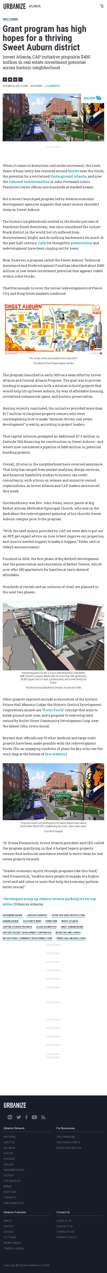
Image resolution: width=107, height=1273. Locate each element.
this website (55, 754)
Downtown (51, 921)
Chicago (9, 1158)
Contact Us (65, 1226)
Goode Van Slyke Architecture (68, 915)
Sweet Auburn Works (72, 927)
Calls (42, 243)
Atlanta (9, 1148)
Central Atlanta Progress (17, 927)
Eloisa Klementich (46, 927)
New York (10, 1192)
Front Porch (53, 710)
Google (9, 1231)
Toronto (10, 1197)
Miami (7, 1186)
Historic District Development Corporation (27, 932)
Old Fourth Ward (32, 921)
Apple (8, 1220)
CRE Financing (66, 1136)
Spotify (9, 1226)
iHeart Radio (12, 1242)
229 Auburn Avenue (12, 915)
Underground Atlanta (68, 176)
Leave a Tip (64, 1220)
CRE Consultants (68, 1142)
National (10, 1136)
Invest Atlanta (69, 921)
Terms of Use (66, 1231)
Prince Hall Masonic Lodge (71, 938)
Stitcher (10, 1237)
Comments (52, 86)
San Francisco (14, 1203)
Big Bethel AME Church (68, 932)
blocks (73, 171)
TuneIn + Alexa (14, 1248)
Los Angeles (12, 1180)
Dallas (8, 1164)
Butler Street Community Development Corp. (27, 938)
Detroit (9, 1175)
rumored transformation (29, 182)
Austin (8, 1153)
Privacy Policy (67, 1237)
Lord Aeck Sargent (37, 915)
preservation (81, 243)
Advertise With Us (69, 1148)
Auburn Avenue (11, 921)
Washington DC (14, 1170)
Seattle (9, 1142)
